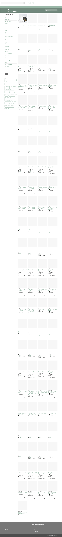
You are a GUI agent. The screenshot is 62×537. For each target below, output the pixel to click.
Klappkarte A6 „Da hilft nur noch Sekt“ (22, 45)
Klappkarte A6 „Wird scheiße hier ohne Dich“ (22, 392)
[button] (60, 3)
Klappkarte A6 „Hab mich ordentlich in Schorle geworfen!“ (52, 107)
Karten (10, 11)
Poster (6, 58)
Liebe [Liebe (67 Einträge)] (9, 95)
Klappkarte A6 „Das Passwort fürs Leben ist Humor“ (52, 45)
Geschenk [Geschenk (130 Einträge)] (14, 84)
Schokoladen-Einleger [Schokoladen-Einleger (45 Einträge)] (8, 102)
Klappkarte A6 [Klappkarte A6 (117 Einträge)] (7, 94)
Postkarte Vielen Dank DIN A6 (42, 493)
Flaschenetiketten (8, 21)
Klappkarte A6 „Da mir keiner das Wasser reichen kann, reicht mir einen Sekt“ (32, 46)
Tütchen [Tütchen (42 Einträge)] (6, 103)
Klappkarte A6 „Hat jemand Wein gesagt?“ (32, 128)
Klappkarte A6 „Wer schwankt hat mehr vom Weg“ (32, 372)
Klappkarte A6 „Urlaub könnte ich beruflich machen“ (52, 331)
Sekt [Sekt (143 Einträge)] (12, 102)
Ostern (6, 42)
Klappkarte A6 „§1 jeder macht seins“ (21, 26)
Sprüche (6, 45)
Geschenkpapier (7, 26)
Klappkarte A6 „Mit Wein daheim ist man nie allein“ (42, 229)
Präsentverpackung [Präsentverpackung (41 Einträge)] (7, 100)
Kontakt (17, 6)
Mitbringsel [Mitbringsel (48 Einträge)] (12, 95)
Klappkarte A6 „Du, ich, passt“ (42, 65)
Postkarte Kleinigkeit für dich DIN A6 (32, 473)
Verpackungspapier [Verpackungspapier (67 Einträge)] (7, 105)
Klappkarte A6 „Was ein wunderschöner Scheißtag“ (52, 351)
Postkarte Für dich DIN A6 (22, 452)
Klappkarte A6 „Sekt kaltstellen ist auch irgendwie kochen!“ (31, 310)
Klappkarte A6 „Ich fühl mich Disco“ (32, 147)
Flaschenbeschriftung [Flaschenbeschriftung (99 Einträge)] (11, 81)
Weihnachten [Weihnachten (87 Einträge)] (6, 106)
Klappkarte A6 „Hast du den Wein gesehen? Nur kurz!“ (22, 128)
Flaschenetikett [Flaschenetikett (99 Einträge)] (7, 83)
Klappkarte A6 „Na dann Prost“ (32, 249)
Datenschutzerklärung (35, 527)
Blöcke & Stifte (7, 19)
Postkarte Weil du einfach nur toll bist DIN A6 (52, 493)
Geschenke (6, 23)
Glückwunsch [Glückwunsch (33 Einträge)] (12, 91)
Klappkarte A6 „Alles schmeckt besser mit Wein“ (42, 26)
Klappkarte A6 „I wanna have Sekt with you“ (22, 147)
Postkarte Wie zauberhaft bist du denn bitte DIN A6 (22, 513)
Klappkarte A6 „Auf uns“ (52, 25)
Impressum (33, 526)
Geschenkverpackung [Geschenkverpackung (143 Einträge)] (8, 89)
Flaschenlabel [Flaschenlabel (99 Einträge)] (12, 83)
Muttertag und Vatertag (9, 40)
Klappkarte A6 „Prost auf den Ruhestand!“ (42, 270)
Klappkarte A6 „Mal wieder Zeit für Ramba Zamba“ (22, 208)
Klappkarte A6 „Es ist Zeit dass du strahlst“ (52, 86)
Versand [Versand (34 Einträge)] (12, 105)
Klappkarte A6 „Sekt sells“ (42, 309)
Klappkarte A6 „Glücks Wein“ (42, 106)
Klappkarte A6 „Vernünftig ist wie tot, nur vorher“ (22, 351)
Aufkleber (6, 17)
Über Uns (12, 6)
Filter (6, 73)
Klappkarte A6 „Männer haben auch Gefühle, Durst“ (42, 208)
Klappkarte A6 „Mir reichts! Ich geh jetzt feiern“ (22, 229)
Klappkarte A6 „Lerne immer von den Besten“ (42, 188)
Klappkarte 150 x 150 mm (9, 36)
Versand (20, 29)
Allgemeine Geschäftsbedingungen (38, 524)
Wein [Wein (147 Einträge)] (10, 106)
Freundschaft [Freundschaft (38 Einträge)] (6, 84)
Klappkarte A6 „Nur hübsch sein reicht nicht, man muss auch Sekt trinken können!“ (42, 249)
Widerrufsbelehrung (35, 529)
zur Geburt (7, 49)
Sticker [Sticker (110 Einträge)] (15, 102)
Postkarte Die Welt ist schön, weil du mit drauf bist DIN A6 (32, 434)
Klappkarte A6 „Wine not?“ (42, 371)
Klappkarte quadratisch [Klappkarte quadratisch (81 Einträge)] (13, 94)
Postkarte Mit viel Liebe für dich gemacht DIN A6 (42, 473)
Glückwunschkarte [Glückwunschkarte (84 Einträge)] (7, 92)
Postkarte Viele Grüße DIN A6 (32, 493)
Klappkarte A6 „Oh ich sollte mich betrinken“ (52, 249)
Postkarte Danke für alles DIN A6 (22, 434)
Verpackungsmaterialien (9, 64)
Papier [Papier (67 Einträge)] (6, 97)
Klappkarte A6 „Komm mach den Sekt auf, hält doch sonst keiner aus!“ (52, 167)
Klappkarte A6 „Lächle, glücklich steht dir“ (31, 188)
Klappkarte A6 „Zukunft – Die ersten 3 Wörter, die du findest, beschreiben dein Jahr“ (32, 393)
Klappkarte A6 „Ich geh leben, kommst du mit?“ (52, 147)
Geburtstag (7, 33)
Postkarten (7, 43)
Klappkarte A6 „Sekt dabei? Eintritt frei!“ (42, 290)
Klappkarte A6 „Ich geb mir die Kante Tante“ (42, 147)
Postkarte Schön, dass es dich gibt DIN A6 (52, 473)
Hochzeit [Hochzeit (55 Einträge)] (12, 92)
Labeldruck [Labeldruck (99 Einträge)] (6, 95)
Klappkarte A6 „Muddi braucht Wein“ (21, 249)
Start (6, 11)
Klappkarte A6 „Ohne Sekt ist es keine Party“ (22, 270)
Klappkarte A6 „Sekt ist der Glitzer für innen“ (22, 310)
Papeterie (6, 57)
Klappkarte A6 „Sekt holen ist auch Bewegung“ (52, 290)
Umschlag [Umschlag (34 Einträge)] (9, 103)
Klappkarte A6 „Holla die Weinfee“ (52, 128)
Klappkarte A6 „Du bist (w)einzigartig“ (31, 66)
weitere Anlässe (7, 48)
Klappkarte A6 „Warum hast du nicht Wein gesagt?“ (32, 351)
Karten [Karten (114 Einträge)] (15, 92)
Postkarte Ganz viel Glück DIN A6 (32, 453)
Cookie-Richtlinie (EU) (35, 531)
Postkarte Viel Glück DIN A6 (22, 492)
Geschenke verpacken (8, 25)
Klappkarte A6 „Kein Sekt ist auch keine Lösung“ (42, 167)
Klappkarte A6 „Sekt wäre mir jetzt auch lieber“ (52, 310)
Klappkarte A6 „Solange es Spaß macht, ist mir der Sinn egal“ (22, 331)
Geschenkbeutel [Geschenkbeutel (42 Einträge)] (13, 86)
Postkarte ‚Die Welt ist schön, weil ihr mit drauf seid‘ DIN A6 (42, 392)
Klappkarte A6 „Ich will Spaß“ (21, 167)
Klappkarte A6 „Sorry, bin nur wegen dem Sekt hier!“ (32, 331)
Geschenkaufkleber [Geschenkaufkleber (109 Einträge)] (7, 86)
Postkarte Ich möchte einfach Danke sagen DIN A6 (22, 473)
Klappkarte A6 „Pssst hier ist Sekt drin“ (52, 270)
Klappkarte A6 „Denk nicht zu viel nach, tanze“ (22, 66)
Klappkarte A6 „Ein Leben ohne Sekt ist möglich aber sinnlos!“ (22, 86)
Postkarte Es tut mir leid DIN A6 (52, 434)
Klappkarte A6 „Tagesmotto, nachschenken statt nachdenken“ (42, 331)
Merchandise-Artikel (8, 53)
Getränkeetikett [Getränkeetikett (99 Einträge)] (7, 91)
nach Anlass (7, 55)
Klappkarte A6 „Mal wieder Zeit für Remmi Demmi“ (32, 208)
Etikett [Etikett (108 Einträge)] (6, 81)
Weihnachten (7, 46)
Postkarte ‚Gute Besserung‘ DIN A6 (42, 414)
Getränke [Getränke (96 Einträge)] (13, 89)
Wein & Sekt (7, 68)
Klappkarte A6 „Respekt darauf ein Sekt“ (21, 290)
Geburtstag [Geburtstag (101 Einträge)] (10, 84)
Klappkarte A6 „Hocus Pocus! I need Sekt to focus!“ (42, 128)
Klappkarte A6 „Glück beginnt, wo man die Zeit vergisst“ (32, 107)
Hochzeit (6, 28)
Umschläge (6, 62)
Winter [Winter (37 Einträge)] (12, 106)
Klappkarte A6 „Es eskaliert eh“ (42, 86)
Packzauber (3, 6)
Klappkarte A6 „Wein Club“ (22, 371)
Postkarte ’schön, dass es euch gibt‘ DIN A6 (52, 392)
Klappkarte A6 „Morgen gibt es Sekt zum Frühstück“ (52, 229)
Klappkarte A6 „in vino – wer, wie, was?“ (32, 167)
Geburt (6, 32)
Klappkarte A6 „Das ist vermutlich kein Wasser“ (42, 45)
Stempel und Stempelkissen (9, 60)
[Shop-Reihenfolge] (51, 10)
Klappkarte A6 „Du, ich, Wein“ (52, 65)
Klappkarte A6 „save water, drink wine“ (32, 290)
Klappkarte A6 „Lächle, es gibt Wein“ (22, 188)
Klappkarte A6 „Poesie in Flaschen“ (32, 270)
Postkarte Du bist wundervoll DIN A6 (42, 434)
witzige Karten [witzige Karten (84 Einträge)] (7, 108)
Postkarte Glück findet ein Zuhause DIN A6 (42, 453)
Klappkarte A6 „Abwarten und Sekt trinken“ (32, 26)
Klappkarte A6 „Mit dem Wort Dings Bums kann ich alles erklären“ (32, 229)
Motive (6, 39)
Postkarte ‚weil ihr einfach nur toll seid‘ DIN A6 (22, 414)
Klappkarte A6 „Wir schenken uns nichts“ (52, 372)
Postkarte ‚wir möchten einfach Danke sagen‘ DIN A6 (32, 414)
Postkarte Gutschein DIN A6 (52, 452)
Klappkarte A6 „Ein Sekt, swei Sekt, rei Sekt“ (32, 86)
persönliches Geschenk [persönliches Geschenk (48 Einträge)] (10, 97)
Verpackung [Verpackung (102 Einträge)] (13, 103)
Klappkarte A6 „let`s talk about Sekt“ (52, 188)
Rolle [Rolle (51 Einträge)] (11, 100)
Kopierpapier (7, 51)
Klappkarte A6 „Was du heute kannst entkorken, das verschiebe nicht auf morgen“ (42, 351)
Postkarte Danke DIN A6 (52, 413)
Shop (8, 6)
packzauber (31, 3)
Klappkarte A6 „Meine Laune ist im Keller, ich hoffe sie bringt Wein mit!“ (52, 208)
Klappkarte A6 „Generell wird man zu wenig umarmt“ (22, 107)
